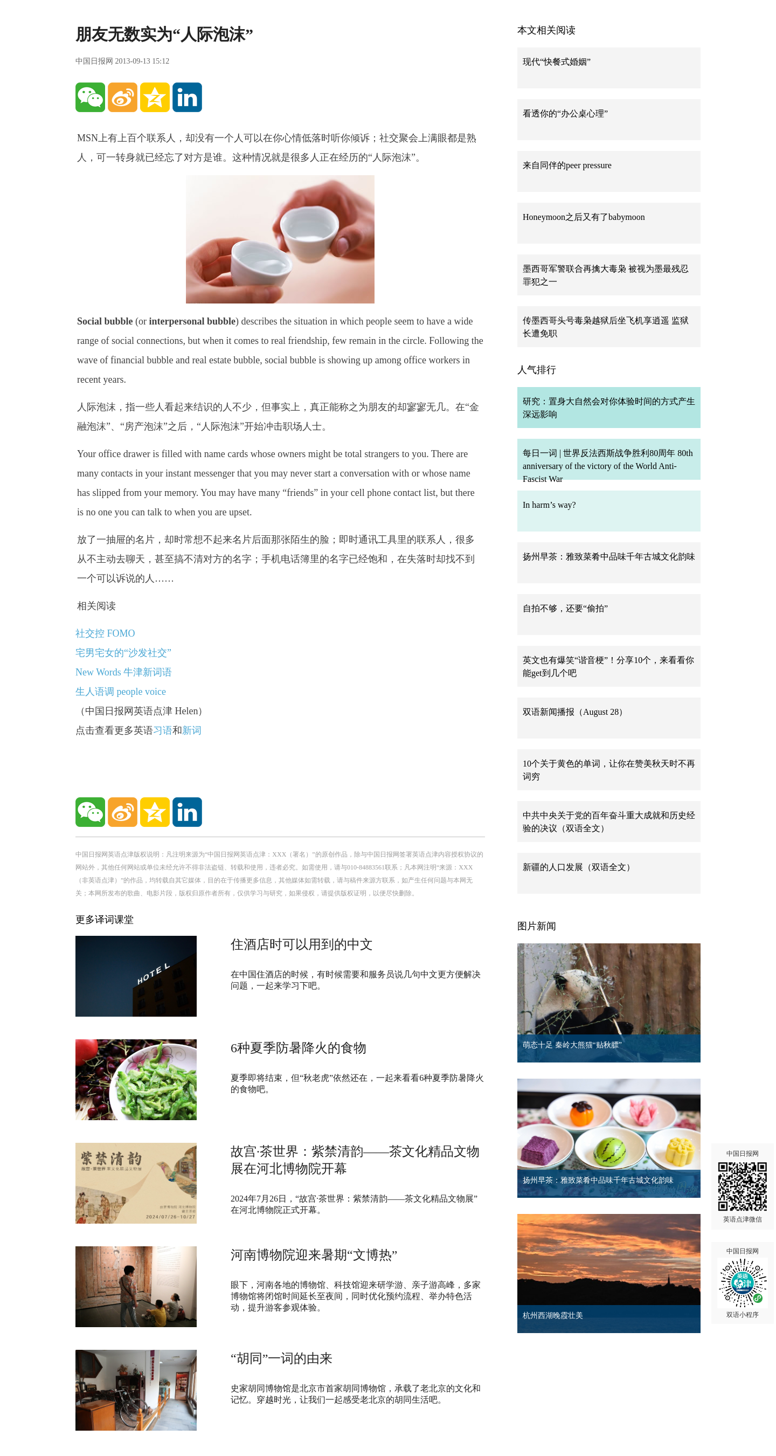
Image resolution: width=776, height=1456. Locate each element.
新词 (192, 730)
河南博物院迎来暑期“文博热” (314, 1255)
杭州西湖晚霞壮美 (553, 1316)
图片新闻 (536, 926)
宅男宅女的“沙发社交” (123, 652)
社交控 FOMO (105, 633)
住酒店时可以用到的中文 (302, 944)
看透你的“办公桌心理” (565, 113)
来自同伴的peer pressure (567, 165)
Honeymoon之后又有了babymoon (584, 217)
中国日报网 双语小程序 (742, 1283)
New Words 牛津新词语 (123, 672)
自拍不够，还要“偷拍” (565, 608)
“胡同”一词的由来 (281, 1358)
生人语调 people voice (120, 691)
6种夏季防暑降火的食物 (298, 1048)
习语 (162, 730)
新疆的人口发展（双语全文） (579, 867)
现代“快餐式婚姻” (557, 61)
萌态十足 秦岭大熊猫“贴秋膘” (572, 1045)
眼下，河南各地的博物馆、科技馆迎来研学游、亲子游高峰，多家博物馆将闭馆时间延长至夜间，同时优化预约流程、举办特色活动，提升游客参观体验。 (356, 1296)
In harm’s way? (549, 504)
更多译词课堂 (104, 919)
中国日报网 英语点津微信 (742, 1186)
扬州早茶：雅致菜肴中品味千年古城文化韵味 (609, 556)
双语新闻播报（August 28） (575, 711)
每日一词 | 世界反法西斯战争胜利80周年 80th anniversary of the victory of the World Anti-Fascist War (608, 466)
